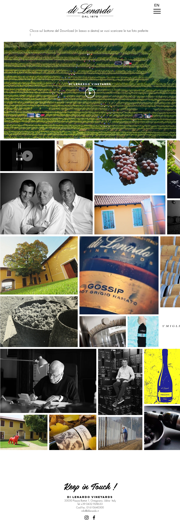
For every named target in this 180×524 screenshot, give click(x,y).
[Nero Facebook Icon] (94, 517)
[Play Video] (90, 93)
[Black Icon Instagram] (86, 517)
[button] (157, 11)
